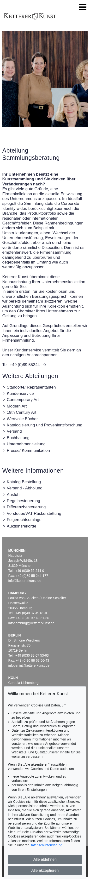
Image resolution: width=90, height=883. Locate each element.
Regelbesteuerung (23, 501)
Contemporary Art (23, 399)
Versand (14, 431)
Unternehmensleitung (26, 444)
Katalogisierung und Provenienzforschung (44, 425)
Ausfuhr (14, 494)
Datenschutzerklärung (46, 845)
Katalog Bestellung (24, 482)
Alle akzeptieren (45, 870)
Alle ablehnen (45, 859)
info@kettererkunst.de (24, 581)
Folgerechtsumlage (24, 519)
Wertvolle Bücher (22, 419)
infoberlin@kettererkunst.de (28, 665)
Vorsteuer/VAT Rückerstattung (34, 513)
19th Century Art (21, 412)
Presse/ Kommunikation (28, 450)
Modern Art (17, 406)
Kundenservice (20, 393)
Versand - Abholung (24, 488)
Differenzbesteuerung (26, 507)
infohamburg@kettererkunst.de (31, 623)
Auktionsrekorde (21, 526)
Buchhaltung (18, 438)
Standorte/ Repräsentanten (31, 387)
